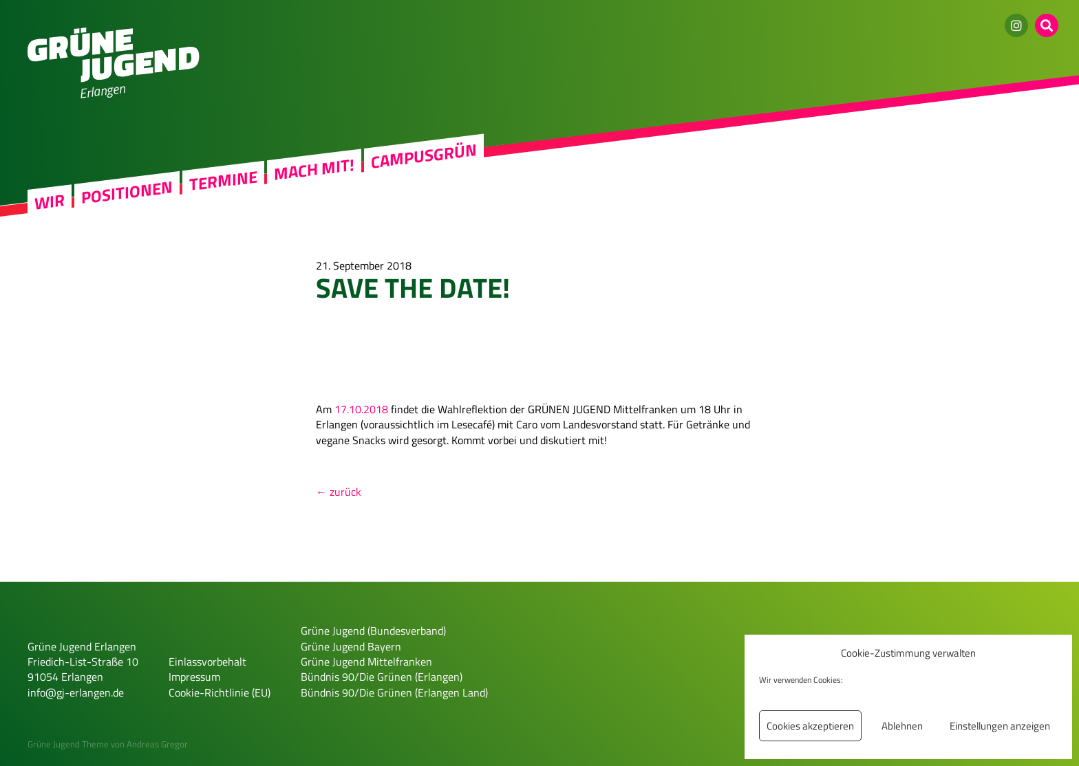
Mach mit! (314, 169)
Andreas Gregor (157, 744)
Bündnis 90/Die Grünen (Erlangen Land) (394, 692)
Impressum (194, 676)
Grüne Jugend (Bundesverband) (373, 630)
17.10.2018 (361, 409)
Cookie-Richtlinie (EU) (219, 692)
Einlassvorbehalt (207, 661)
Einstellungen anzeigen (1000, 726)
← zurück (338, 491)
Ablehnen (902, 726)
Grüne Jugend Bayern (351, 646)
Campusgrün (424, 156)
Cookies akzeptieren (810, 726)
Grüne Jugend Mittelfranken (366, 661)
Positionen (127, 192)
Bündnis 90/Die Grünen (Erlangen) (381, 676)
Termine (223, 180)
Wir (49, 202)
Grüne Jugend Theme (68, 744)
